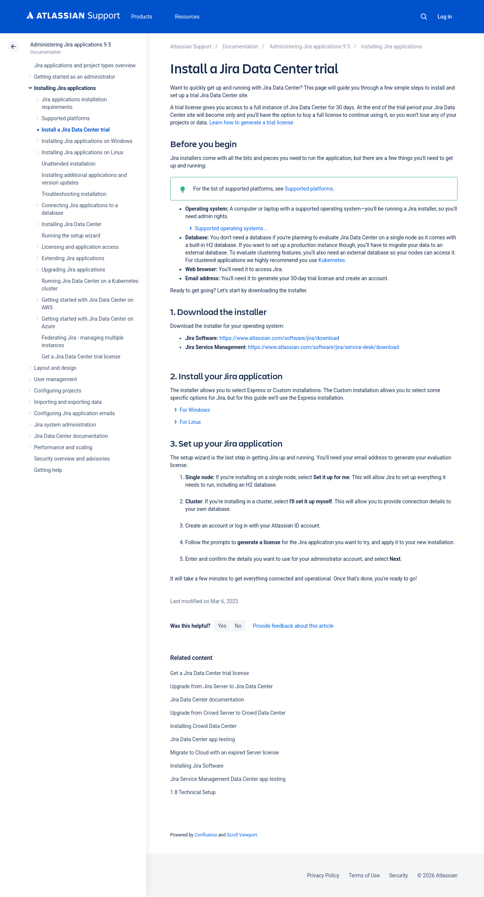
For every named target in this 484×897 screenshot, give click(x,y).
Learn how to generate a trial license (251, 122)
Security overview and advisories (72, 459)
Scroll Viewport (242, 835)
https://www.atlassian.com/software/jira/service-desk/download (323, 347)
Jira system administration (65, 425)
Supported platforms (66, 118)
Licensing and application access (80, 247)
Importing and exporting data (68, 402)
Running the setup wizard (71, 236)
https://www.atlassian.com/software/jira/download (279, 338)
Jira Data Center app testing (202, 739)
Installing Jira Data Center (72, 224)
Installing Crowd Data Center (203, 726)
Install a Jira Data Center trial (76, 130)
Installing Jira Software (196, 766)
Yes (222, 626)
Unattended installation (69, 164)
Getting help (48, 470)
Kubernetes (331, 260)
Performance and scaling (63, 447)
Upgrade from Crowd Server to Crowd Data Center (227, 713)
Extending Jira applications (73, 258)
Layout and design (55, 368)
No (238, 626)
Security (398, 875)
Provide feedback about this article (293, 626)
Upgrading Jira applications (73, 270)
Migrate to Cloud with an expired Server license (224, 753)
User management (55, 379)
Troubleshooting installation (74, 194)
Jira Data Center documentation (71, 436)
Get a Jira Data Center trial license (81, 357)
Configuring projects (57, 391)
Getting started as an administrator (74, 77)
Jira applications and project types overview (85, 65)
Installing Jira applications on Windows (87, 141)
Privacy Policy (323, 875)
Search (424, 17)
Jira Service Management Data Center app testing (227, 779)
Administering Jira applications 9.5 (70, 45)
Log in (444, 17)
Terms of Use (364, 875)
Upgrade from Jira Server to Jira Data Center (221, 686)
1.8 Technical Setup (193, 792)
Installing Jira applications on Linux (82, 152)
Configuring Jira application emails (74, 413)
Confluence (205, 835)
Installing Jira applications (65, 88)
